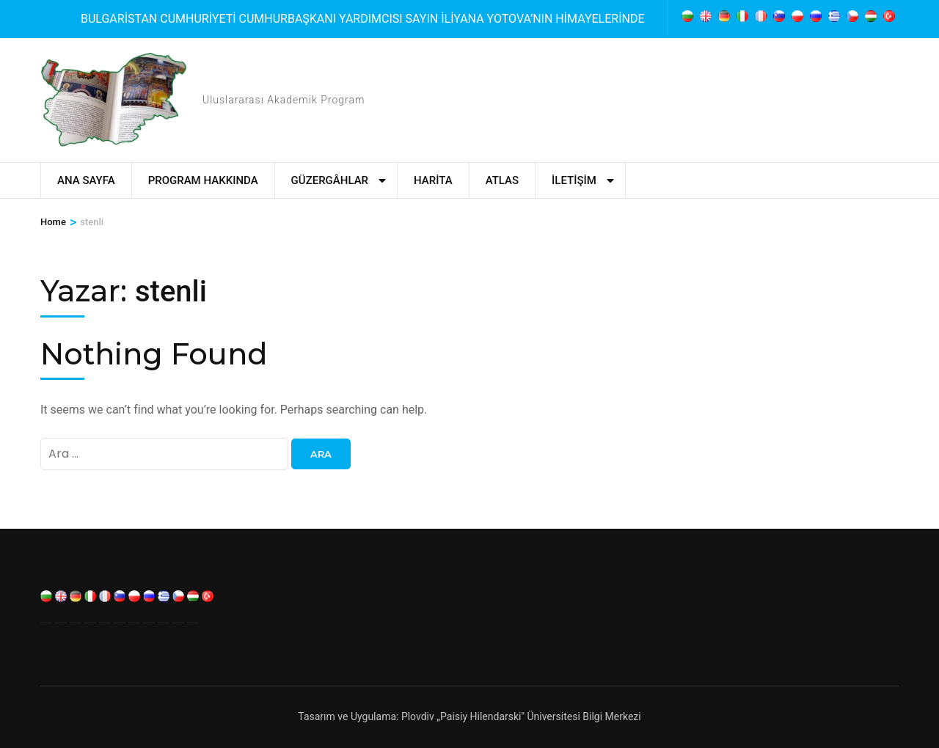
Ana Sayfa (86, 180)
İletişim (574, 180)
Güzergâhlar (329, 180)
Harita (433, 180)
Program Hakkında (203, 180)
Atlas (502, 180)
